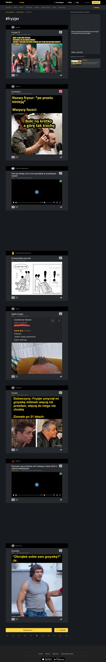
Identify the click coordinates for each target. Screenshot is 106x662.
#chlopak (35, 470)
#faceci (26, 93)
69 (19, 635)
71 (7, 635)
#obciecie (27, 552)
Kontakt (41, 653)
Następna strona (28, 630)
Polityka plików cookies (67, 653)
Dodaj (22, 2)
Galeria (21, 7)
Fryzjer (15, 393)
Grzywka (15, 551)
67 (31, 635)
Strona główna (10, 12)
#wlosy (22, 395)
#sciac (22, 34)
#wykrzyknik (23, 260)
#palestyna (39, 470)
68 (25, 635)
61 (66, 635)
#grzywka (22, 552)
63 (54, 635)
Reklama (47, 653)
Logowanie (87, 2)
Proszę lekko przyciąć (21, 258)
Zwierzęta (8, 7)
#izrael (30, 470)
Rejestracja (96, 2)
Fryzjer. (16, 32)
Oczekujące (60, 2)
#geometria (29, 177)
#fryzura (22, 93)
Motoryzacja (62, 7)
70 (13, 635)
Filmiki (13, 177)
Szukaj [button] (97, 7)
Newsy (54, 7)
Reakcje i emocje (45, 7)
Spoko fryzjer (17, 314)
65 (42, 635)
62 (60, 635)
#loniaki (25, 177)
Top (77, 2)
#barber (30, 93)
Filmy (70, 2)
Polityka (37, 7)
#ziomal (26, 395)
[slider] (27, 202)
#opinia (26, 316)
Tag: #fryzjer (20, 12)
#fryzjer (18, 34)
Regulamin (55, 653)
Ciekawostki (29, 7)
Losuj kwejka (61, 630)
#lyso (29, 34)
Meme (13, 93)
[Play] (13, 202)
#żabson (26, 34)
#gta (22, 177)
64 (48, 635)
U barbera (16, 92)
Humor (15, 7)
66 (37, 635)
